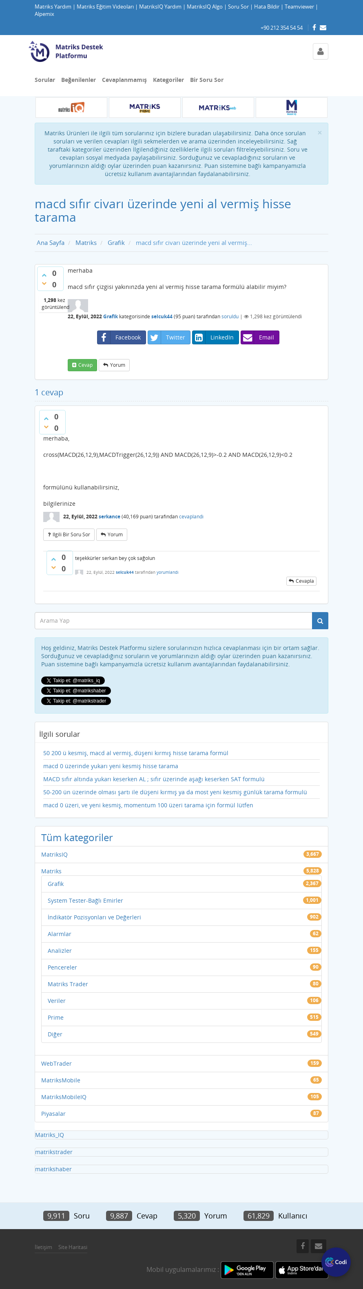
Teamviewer (299, 6)
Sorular (45, 80)
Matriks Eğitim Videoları (105, 6)
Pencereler (62, 967)
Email (257, 337)
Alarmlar (59, 934)
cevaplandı (191, 516)
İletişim (43, 1247)
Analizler (60, 950)
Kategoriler (168, 80)
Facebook (119, 337)
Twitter (166, 337)
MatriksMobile (60, 1080)
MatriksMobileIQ (63, 1097)
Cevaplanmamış (124, 80)
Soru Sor (238, 6)
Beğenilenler (78, 80)
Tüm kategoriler (77, 837)
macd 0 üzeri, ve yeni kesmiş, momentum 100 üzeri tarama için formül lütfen (148, 805)
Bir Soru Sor (207, 80)
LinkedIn (213, 337)
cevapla (305, 580)
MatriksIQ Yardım (160, 6)
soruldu (230, 316)
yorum (117, 364)
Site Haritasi (72, 1247)
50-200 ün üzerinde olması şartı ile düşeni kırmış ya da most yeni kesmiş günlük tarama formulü (175, 792)
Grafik (110, 316)
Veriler (57, 1001)
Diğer (55, 1034)
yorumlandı (168, 572)
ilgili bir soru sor (71, 534)
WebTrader (56, 1063)
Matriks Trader (68, 984)
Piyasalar (53, 1113)
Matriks (51, 871)
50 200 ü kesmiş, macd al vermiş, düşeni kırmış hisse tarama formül (135, 753)
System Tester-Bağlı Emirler (85, 900)
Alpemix (44, 14)
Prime (56, 1017)
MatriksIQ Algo (205, 6)
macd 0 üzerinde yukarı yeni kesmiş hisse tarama (110, 766)
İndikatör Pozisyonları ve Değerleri (94, 917)
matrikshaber (53, 1169)
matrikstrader (54, 1152)
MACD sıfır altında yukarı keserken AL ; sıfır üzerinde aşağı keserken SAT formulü (154, 779)
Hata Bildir (266, 6)
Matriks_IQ (49, 1135)
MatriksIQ (54, 854)
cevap (85, 364)
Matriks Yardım (53, 6)
